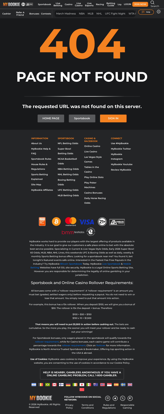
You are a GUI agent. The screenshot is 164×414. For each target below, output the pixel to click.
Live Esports (89, 4)
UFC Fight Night (115, 13)
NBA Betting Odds (68, 169)
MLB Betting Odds (68, 195)
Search (155, 4)
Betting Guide (110, 4)
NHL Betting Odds (68, 174)
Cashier (6, 13)
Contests (46, 13)
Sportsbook (44, 4)
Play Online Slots (93, 177)
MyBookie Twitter (121, 148)
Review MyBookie (121, 169)
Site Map (36, 184)
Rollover (100, 345)
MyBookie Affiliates (42, 190)
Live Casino (79, 4)
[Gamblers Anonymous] (117, 220)
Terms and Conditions (87, 406)
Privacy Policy (69, 406)
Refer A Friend (20, 13)
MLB (90, 13)
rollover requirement (47, 341)
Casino (68, 4)
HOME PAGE (50, 118)
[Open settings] (158, 12)
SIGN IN (113, 118)
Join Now (140, 4)
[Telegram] (115, 398)
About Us (36, 143)
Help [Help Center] (146, 12)
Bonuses (34, 13)
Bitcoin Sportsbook (71, 263)
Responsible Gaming (127, 406)
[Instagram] (108, 398)
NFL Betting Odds (68, 143)
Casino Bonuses (93, 192)
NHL (99, 13)
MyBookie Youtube (121, 164)
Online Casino (92, 146)
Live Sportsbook (111, 263)
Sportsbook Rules (41, 158)
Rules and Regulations (109, 406)
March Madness (66, 13)
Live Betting (58, 4)
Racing (100, 4)
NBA (82, 13)
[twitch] (130, 398)
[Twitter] (123, 398)
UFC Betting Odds (68, 190)
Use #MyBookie (120, 143)
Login (127, 4)
